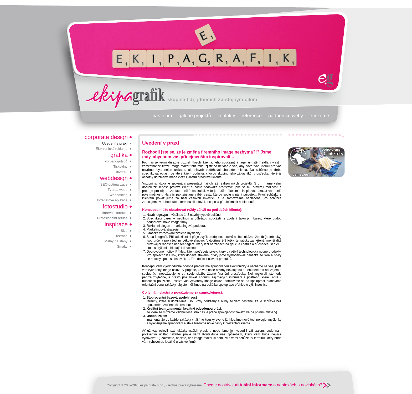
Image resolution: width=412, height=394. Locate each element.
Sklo (124, 231)
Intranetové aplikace (112, 200)
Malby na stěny (116, 241)
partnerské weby (285, 115)
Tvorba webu (117, 190)
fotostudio (115, 206)
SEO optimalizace (113, 184)
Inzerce (121, 172)
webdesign (114, 178)
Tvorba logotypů (115, 161)
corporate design (106, 137)
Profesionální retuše (112, 218)
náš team (162, 115)
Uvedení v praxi (114, 143)
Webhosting (118, 195)
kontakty (226, 115)
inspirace (116, 224)
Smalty (122, 246)
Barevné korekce (114, 213)
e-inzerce (319, 115)
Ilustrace (121, 236)
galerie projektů (195, 115)
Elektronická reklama (111, 149)
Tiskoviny (120, 166)
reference (252, 115)
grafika (119, 155)
